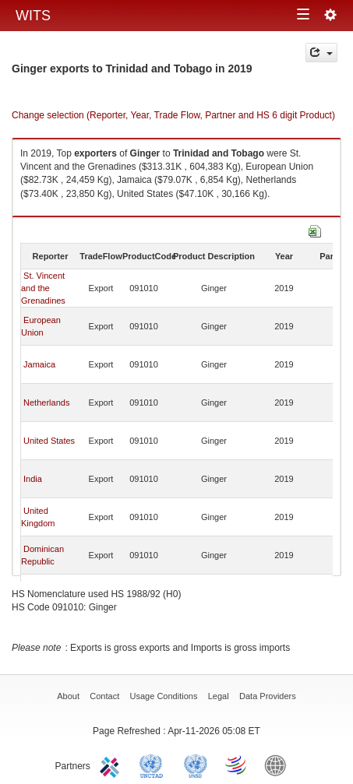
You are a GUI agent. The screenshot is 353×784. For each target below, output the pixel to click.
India (32, 478)
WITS (33, 15)
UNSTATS (195, 764)
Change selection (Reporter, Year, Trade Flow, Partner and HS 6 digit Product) (173, 115)
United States (49, 440)
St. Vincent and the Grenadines (43, 288)
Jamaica (39, 364)
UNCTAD (154, 764)
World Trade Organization (236, 764)
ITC (112, 764)
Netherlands (46, 402)
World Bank (279, 764)
